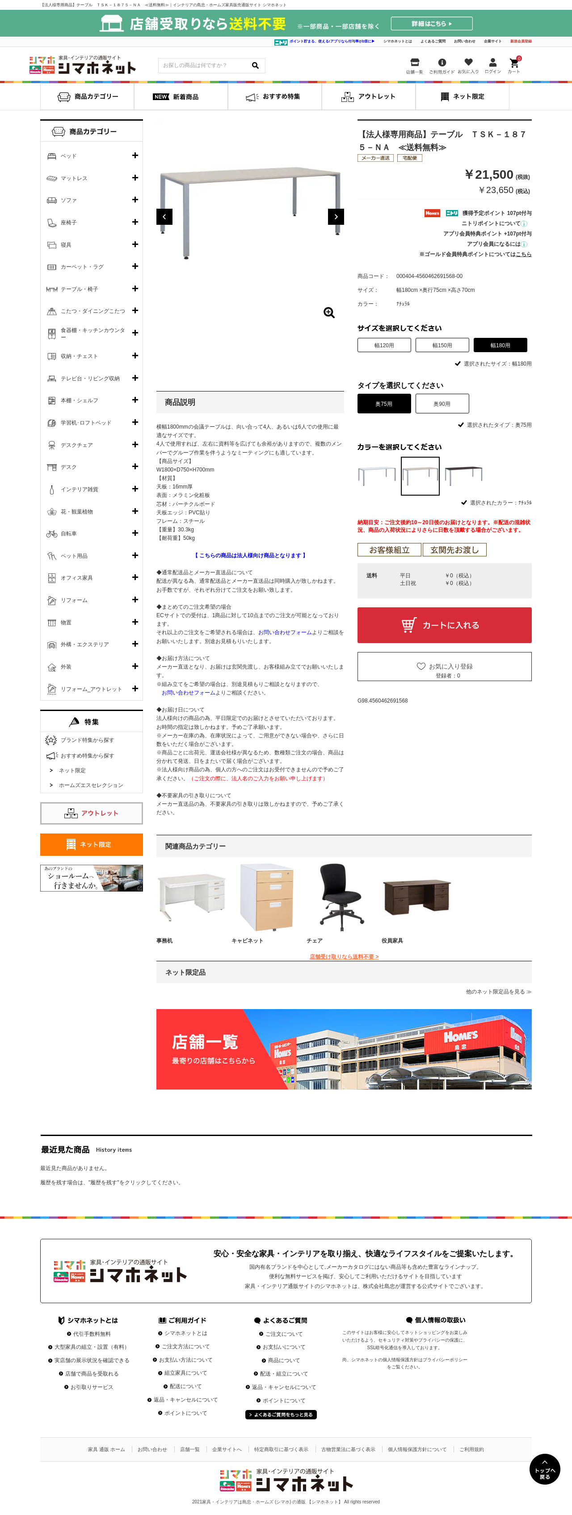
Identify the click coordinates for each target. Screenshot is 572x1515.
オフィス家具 (77, 578)
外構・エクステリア (85, 644)
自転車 (69, 533)
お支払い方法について (186, 1360)
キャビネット (247, 941)
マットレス (74, 178)
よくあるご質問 (433, 41)
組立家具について (185, 1373)
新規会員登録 (521, 41)
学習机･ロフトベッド (86, 423)
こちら (524, 254)
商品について (284, 1360)
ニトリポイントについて (494, 223)
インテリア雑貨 (79, 489)
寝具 (66, 245)
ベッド (69, 156)
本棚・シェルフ (79, 400)
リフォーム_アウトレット (92, 689)
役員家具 (392, 941)
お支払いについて (284, 1347)
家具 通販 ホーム (106, 1449)
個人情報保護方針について (417, 1449)
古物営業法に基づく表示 (348, 1449)
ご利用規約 (471, 1449)
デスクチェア (77, 445)
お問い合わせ (464, 41)
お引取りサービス (92, 1387)
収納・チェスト (79, 356)
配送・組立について (284, 1374)
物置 (66, 622)
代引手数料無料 (92, 1334)
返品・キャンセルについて (186, 1400)
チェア (315, 941)
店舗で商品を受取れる (92, 1374)
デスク (69, 467)
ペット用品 (74, 556)
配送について (186, 1386)
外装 (66, 667)
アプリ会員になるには (497, 244)
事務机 (164, 941)
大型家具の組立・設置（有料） (92, 1347)
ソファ (69, 200)
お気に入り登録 (451, 666)
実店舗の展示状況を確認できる (92, 1360)
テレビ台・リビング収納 (90, 378)
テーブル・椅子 (79, 289)
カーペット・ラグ (82, 267)
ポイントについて (185, 1413)
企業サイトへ (227, 1449)
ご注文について (284, 1334)
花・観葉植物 (77, 512)
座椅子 (69, 222)
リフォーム (74, 600)
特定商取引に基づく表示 (281, 1449)
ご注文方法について (186, 1346)
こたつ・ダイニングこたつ (93, 311)
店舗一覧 (190, 1449)
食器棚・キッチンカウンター (93, 334)
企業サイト (493, 41)
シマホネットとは (397, 41)
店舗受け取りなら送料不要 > (344, 957)
